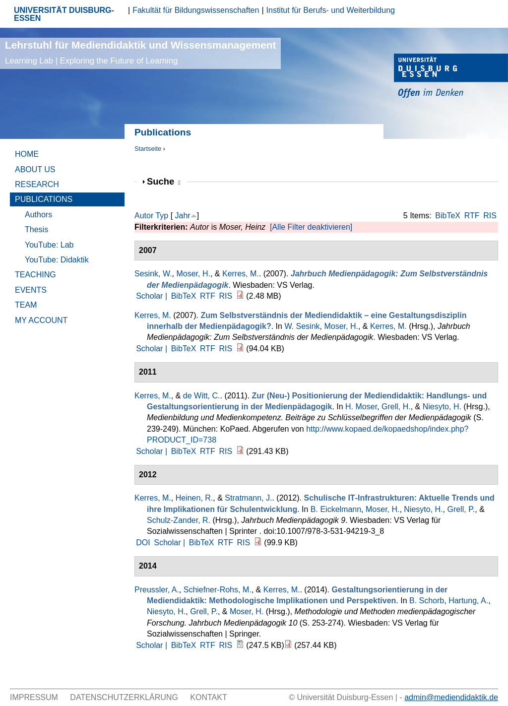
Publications (43, 199)
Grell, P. (461, 509)
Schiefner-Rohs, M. (218, 589)
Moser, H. (193, 273)
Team (26, 305)
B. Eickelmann (336, 509)
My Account (41, 320)
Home (27, 154)
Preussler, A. (156, 589)
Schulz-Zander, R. (178, 520)
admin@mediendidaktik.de (451, 697)
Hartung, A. (468, 600)
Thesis (36, 229)
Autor (143, 215)
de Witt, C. (201, 395)
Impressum (34, 697)
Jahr (182, 215)
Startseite (147, 148)
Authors (38, 214)
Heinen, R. (194, 498)
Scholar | (152, 296)
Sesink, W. (153, 273)
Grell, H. (396, 406)
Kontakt (208, 697)
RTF (472, 215)
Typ (161, 215)
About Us (35, 169)
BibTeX (447, 215)
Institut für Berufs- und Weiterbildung (330, 10)
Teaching (35, 274)
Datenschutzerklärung (124, 697)
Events (31, 290)
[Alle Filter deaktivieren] (311, 227)
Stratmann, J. (248, 498)
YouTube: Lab (49, 245)
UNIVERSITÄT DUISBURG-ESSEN (64, 14)
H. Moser (361, 406)
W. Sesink (301, 326)
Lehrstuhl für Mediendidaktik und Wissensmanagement (140, 52)
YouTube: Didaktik (57, 260)
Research (37, 184)
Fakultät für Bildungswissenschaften (195, 10)
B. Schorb (426, 600)
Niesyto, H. (442, 406)
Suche (164, 181)
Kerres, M (151, 315)
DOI (143, 542)
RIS (490, 215)
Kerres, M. (240, 273)
